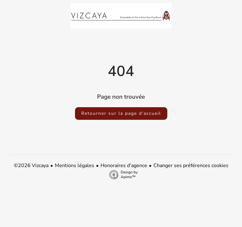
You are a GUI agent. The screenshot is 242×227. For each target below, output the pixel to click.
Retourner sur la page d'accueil (121, 113)
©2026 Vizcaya (31, 165)
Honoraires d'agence (124, 165)
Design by (122, 174)
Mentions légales (74, 165)
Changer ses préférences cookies (190, 165)
